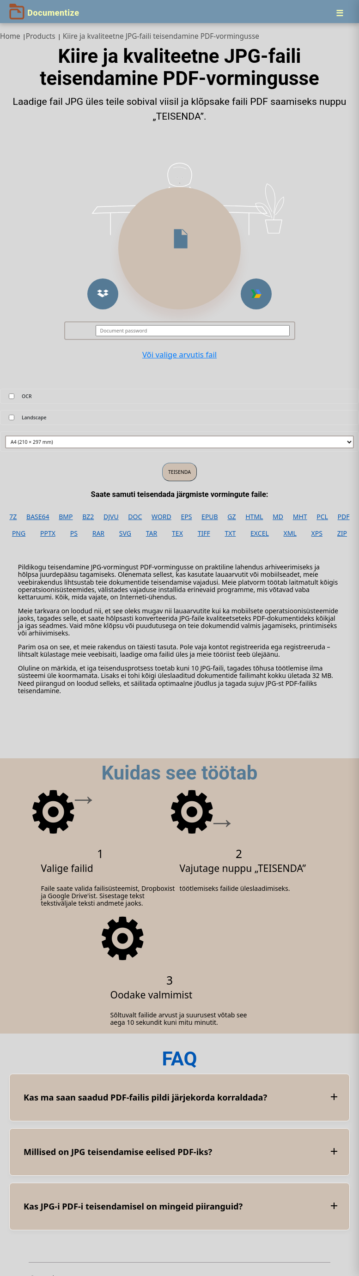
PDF (344, 516)
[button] (102, 293)
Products (40, 36)
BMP (66, 516)
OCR (27, 396)
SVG (125, 533)
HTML (254, 516)
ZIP (342, 533)
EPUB (209, 516)
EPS (186, 516)
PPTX (47, 533)
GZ (231, 516)
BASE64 (37, 516)
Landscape (34, 417)
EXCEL (259, 533)
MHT (300, 516)
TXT (230, 533)
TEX (177, 533)
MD (278, 516)
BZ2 (88, 516)
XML (290, 533)
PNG (18, 533)
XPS (316, 533)
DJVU (111, 516)
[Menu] (339, 13)
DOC (135, 516)
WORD (161, 516)
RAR (98, 533)
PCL (322, 516)
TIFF (204, 533)
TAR (151, 533)
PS (74, 533)
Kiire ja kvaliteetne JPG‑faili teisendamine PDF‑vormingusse (161, 36)
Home (10, 36)
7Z (13, 516)
